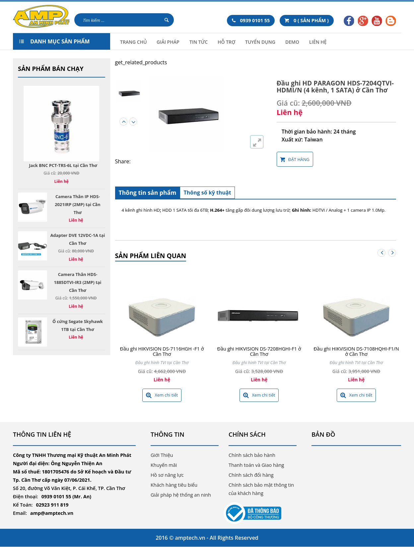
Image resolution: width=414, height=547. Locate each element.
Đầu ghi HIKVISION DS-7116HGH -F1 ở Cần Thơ (162, 351)
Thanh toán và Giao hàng (256, 465)
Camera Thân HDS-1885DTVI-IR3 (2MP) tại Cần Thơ (78, 282)
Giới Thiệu (162, 455)
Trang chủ (133, 42)
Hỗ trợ (226, 42)
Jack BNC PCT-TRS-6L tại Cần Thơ (63, 165)
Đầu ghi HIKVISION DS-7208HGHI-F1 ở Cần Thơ (259, 351)
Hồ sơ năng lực (167, 475)
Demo (292, 42)
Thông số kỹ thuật (207, 192)
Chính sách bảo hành (252, 455)
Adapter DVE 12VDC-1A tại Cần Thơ (77, 239)
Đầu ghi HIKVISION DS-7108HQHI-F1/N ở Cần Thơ (356, 351)
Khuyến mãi (164, 465)
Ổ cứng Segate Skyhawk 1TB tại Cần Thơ (77, 325)
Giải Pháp (168, 42)
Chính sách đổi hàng (251, 475)
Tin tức (198, 42)
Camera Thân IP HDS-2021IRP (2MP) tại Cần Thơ (78, 204)
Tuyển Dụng (260, 42)
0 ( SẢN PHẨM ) (307, 20)
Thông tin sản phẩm (147, 192)
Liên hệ (318, 42)
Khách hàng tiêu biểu (174, 485)
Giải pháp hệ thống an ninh (181, 495)
